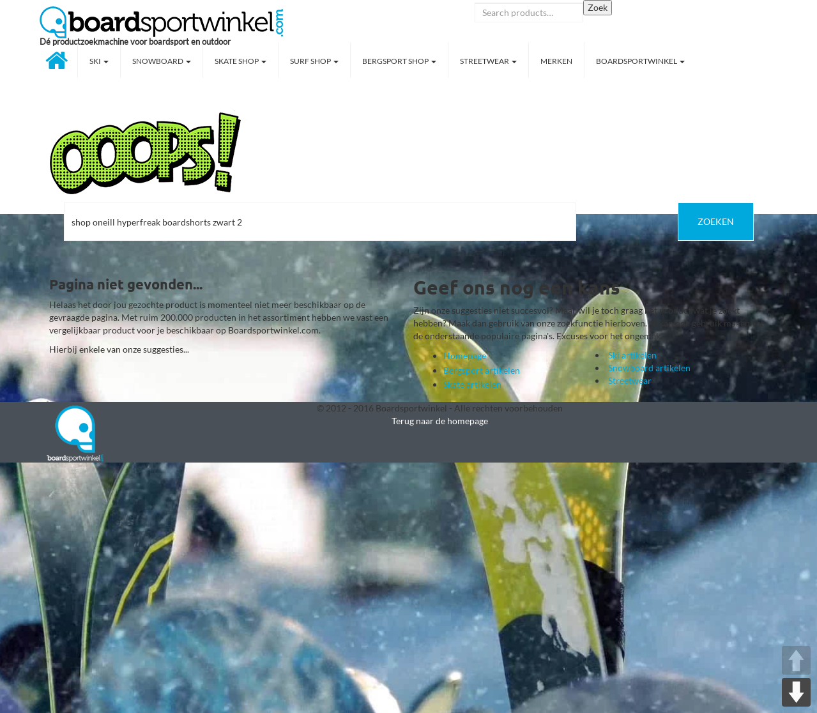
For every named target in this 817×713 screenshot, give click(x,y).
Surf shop (314, 61)
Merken (556, 61)
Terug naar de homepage (440, 420)
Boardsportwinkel (640, 61)
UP (796, 660)
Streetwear (488, 61)
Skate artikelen (472, 384)
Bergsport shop (399, 61)
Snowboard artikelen (649, 367)
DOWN (796, 692)
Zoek (597, 7)
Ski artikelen (632, 354)
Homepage (464, 355)
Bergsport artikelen (481, 370)
